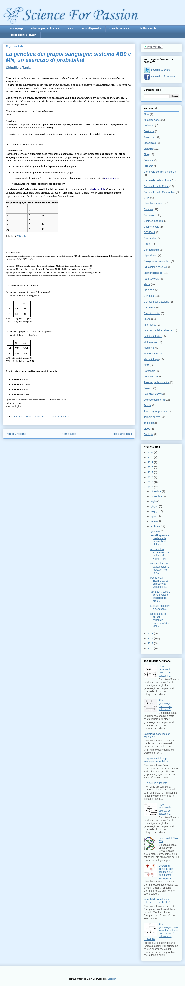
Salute (147, 388)
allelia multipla (97, 189)
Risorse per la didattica (45, 28)
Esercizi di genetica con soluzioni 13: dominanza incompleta (166, 871)
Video (147, 428)
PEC (146, 365)
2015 (151, 482)
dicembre (156, 491)
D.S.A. (70, 28)
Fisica (147, 284)
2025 (151, 452)
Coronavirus (150, 215)
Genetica (64, 416)
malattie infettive (153, 336)
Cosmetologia (151, 226)
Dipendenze (150, 255)
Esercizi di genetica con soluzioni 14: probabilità (157, 901)
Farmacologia (151, 278)
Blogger (112, 978)
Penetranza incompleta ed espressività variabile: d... (159, 582)
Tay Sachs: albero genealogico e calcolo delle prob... (160, 596)
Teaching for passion (155, 411)
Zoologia (148, 434)
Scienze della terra (154, 399)
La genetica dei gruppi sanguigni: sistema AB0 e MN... (159, 619)
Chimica (148, 209)
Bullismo (148, 166)
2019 (151, 462)
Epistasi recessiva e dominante (160, 607)
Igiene (147, 318)
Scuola (147, 405)
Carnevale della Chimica (157, 180)
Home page (16, 28)
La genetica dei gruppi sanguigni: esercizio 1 (156, 760)
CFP (146, 197)
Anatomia (149, 131)
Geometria (149, 307)
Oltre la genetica (119, 28)
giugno (155, 506)
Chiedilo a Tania (146, 28)
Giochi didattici (152, 313)
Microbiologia (151, 359)
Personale (149, 370)
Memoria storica (153, 353)
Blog (146, 154)
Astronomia (150, 137)
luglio (154, 501)
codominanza (111, 178)
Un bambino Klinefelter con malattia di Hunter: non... (159, 554)
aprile (154, 516)
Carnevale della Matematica (159, 192)
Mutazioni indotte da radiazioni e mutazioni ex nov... (159, 568)
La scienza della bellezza (158, 330)
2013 (151, 633)
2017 (151, 472)
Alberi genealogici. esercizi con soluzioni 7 (165, 705)
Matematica (150, 342)
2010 (151, 648)
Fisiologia (149, 290)
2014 (151, 487)
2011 (151, 643)
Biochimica (150, 142)
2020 (151, 457)
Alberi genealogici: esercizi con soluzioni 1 (165, 671)
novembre (157, 496)
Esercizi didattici (50, 416)
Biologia (18, 416)
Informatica (150, 324)
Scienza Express (153, 394)
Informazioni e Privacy (23, 34)
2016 (151, 477)
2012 (151, 638)
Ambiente (149, 125)
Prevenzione (151, 376)
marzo (154, 521)
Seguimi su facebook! (159, 76)
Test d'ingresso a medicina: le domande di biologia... (159, 540)
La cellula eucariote (157, 783)
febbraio (155, 526)
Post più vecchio (121, 433)
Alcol (146, 114)
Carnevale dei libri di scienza (160, 171)
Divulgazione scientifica (157, 261)
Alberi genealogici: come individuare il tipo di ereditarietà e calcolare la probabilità (161, 932)
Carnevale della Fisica (156, 186)
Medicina (149, 347)
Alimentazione (152, 119)
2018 (151, 467)
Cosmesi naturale (153, 220)
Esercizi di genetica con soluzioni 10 (157, 735)
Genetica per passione (156, 301)
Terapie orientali (153, 417)
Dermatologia (151, 249)
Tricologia (149, 422)
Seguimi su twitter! (157, 69)
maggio (155, 511)
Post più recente (16, 433)
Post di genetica (92, 28)
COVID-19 (149, 232)
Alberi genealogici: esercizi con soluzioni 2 (165, 809)
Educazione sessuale (156, 267)
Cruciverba (150, 238)
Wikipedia (22, 236)
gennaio (155, 531)
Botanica (148, 160)
